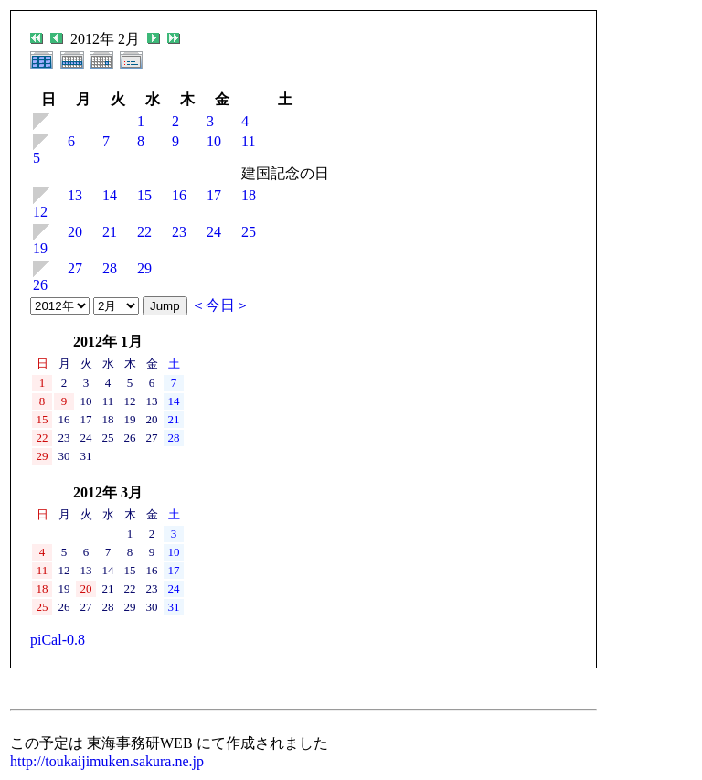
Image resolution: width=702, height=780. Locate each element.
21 (109, 232)
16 (179, 195)
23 (179, 232)
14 (109, 195)
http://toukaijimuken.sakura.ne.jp (107, 761)
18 (248, 195)
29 (144, 268)
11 (248, 141)
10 (214, 141)
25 (248, 232)
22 (144, 232)
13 (75, 195)
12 (40, 211)
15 (144, 195)
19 (40, 248)
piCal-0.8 (57, 639)
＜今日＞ (220, 305)
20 (75, 232)
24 (214, 232)
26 (40, 285)
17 (214, 195)
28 (109, 268)
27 (75, 268)
